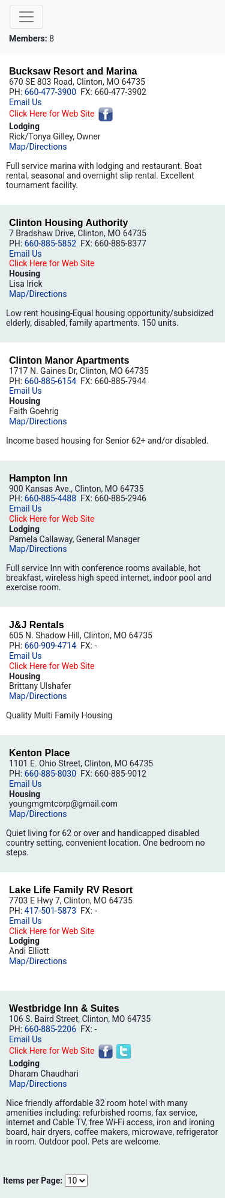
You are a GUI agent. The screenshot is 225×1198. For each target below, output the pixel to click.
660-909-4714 (50, 645)
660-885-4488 (50, 498)
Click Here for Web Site (52, 113)
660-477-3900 (50, 92)
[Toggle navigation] (26, 17)
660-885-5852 (50, 243)
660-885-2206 (50, 1029)
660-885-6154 (50, 381)
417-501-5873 (50, 910)
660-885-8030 (50, 773)
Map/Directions (38, 146)
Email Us (25, 102)
